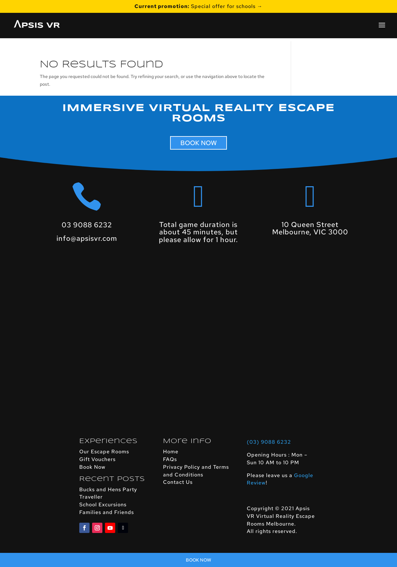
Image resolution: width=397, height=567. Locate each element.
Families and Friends (106, 512)
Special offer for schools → (198, 7)
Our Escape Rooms (104, 451)
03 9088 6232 (87, 225)
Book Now (92, 467)
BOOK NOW (198, 143)
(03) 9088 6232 (269, 442)
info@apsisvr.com (86, 238)
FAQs (170, 459)
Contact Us (178, 482)
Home (170, 451)
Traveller (91, 496)
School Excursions (102, 504)
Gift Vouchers (97, 459)
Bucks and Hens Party (108, 489)
